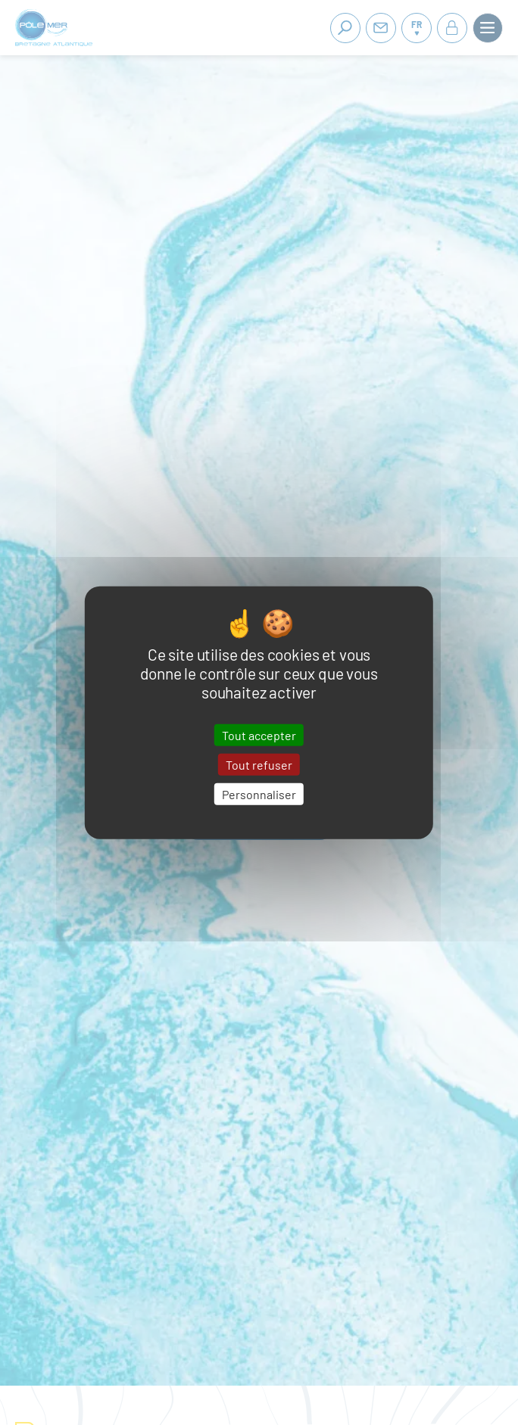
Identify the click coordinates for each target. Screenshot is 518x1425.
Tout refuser (259, 764)
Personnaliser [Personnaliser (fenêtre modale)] (259, 794)
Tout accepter (259, 734)
